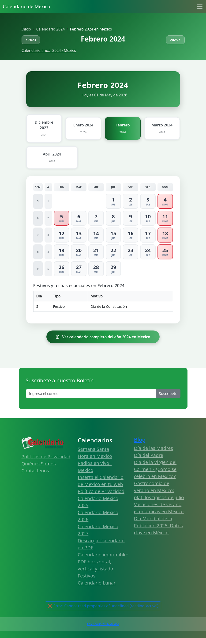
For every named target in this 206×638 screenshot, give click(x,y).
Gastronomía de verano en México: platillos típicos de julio (159, 490)
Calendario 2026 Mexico (103, 624)
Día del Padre (148, 455)
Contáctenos (35, 470)
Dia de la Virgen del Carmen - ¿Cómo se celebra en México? (155, 469)
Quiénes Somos (39, 463)
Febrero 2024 (103, 39)
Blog (140, 439)
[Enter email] (91, 393)
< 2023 (31, 40)
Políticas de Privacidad (46, 456)
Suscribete (168, 393)
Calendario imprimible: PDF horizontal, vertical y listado (103, 561)
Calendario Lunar (97, 583)
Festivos (86, 576)
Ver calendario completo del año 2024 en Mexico (103, 336)
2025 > (175, 40)
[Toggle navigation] (199, 6)
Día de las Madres (153, 448)
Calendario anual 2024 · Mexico (49, 50)
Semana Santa (93, 449)
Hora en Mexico (95, 456)
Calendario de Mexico (26, 6)
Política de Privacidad (101, 491)
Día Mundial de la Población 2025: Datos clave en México (158, 525)
